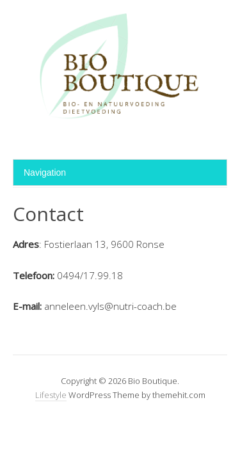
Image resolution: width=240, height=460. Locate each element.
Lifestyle (51, 395)
